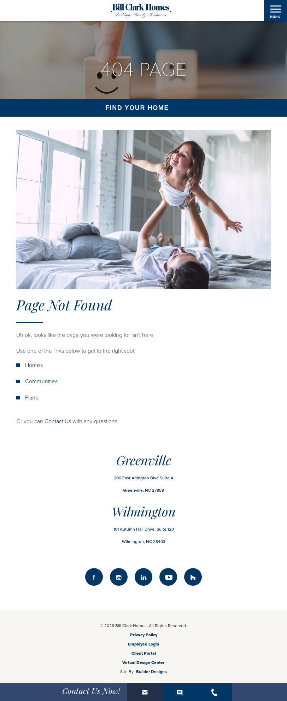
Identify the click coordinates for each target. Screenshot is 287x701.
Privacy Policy (143, 634)
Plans (31, 397)
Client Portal (143, 653)
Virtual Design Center (143, 662)
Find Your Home (137, 107)
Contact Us (58, 421)
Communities (41, 381)
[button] (145, 692)
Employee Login (143, 644)
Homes (34, 365)
